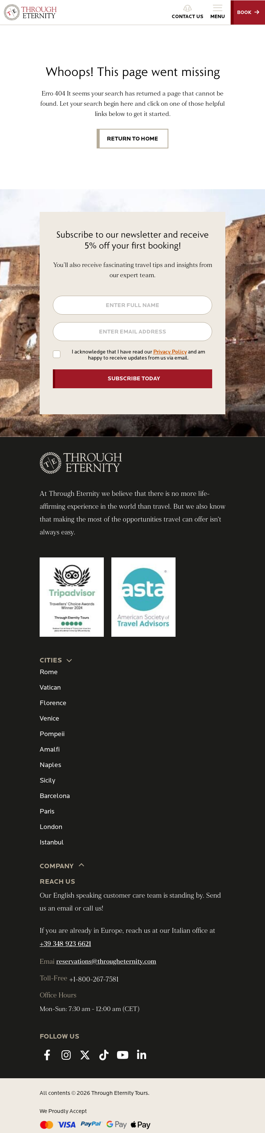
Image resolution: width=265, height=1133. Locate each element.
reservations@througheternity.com (106, 961)
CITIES (56, 659)
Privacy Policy (170, 352)
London (51, 827)
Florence (53, 703)
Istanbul (52, 842)
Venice (49, 718)
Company (62, 865)
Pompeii (52, 734)
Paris (47, 811)
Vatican (50, 688)
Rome (49, 672)
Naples (50, 765)
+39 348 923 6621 (65, 944)
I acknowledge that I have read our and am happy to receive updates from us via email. (138, 355)
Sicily (47, 780)
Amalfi (50, 749)
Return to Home (132, 138)
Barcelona (55, 796)
